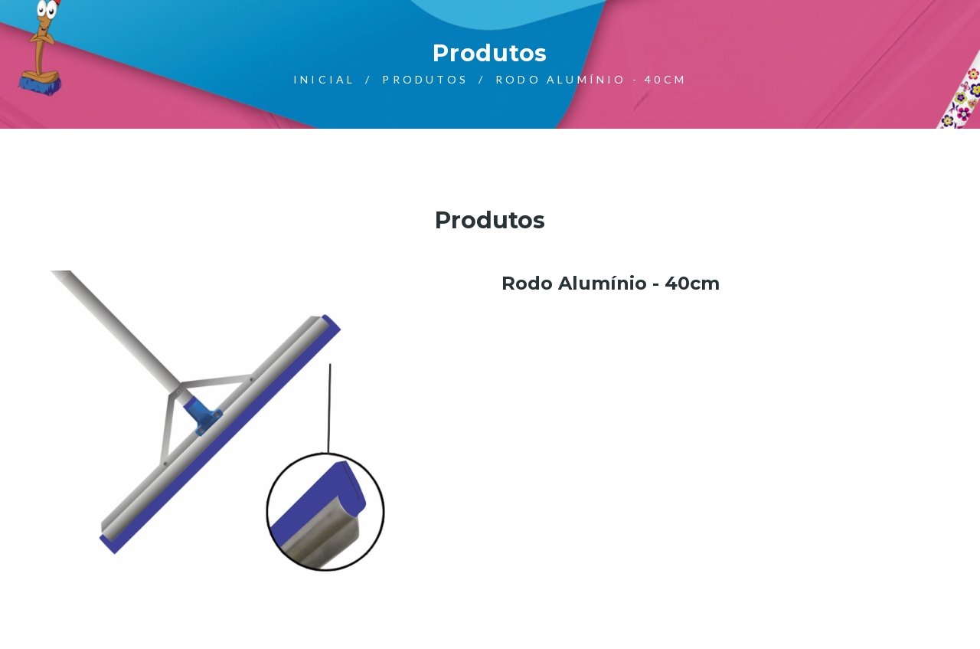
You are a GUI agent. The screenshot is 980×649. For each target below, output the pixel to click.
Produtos (425, 79)
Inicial (324, 79)
